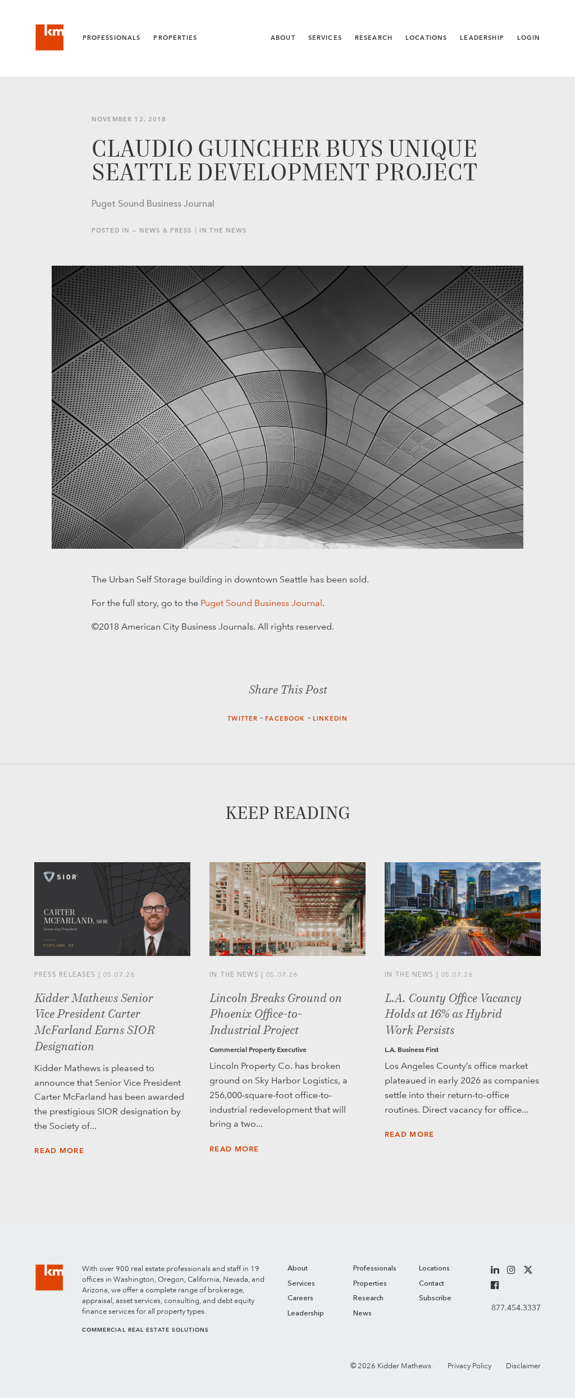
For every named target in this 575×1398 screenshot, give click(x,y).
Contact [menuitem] (431, 1283)
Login (529, 38)
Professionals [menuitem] (374, 1268)
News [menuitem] (362, 1313)
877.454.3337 (516, 1307)
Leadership (482, 38)
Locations (426, 38)
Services (325, 38)
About (283, 38)
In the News (223, 230)
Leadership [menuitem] (306, 1313)
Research (374, 38)
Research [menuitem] (368, 1298)
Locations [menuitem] (434, 1268)
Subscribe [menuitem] (435, 1298)
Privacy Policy (469, 1365)
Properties (175, 38)
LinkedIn (330, 718)
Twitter (242, 718)
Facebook (285, 718)
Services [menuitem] (301, 1283)
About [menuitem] (298, 1268)
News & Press (165, 230)
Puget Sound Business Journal (261, 603)
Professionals (112, 38)
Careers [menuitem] (300, 1298)
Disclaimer (523, 1365)
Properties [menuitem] (370, 1283)
